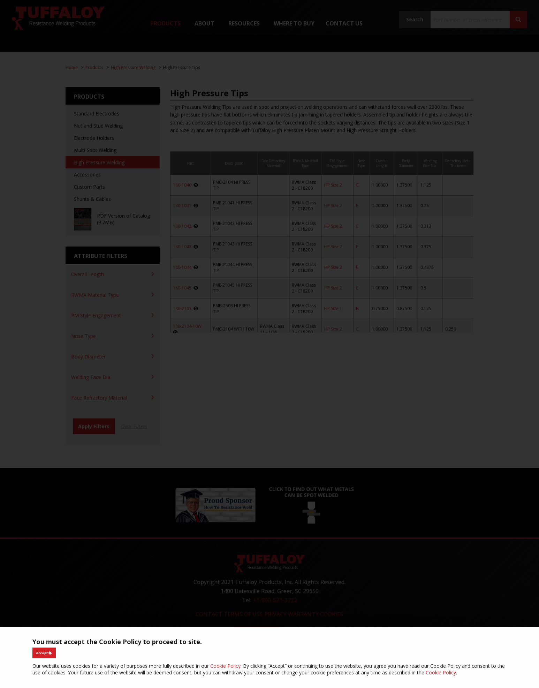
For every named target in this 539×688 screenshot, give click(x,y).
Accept (44, 653)
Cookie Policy (225, 666)
